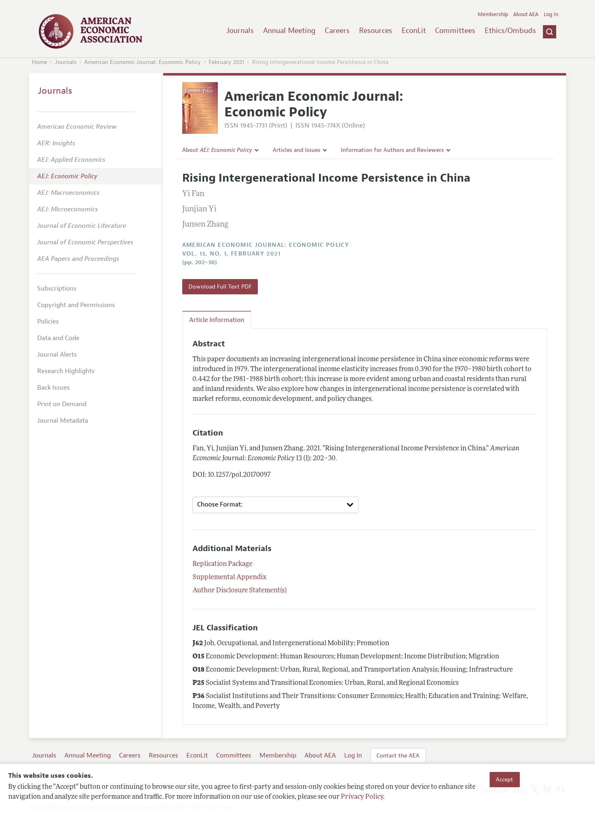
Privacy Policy (362, 797)
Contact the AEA (397, 755)
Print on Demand (61, 404)
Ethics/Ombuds (510, 30)
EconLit (414, 30)
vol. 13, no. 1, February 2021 (231, 253)
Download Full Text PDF (220, 286)
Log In (551, 14)
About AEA (525, 14)
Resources (375, 30)
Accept (504, 779)
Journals (240, 30)
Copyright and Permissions (76, 305)
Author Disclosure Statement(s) (240, 590)
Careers (337, 30)
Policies (48, 321)
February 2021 (226, 62)
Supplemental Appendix (230, 577)
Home (39, 62)
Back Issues (53, 387)
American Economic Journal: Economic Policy (142, 62)
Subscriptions (56, 288)
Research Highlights (66, 371)
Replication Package (222, 564)
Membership (493, 14)
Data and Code (58, 338)
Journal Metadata (62, 421)
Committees (455, 30)
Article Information (216, 320)
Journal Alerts (57, 354)
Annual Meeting (289, 30)
